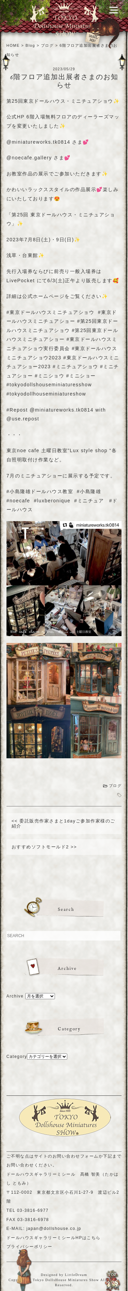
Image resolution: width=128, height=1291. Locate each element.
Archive (15, 996)
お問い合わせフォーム (76, 1156)
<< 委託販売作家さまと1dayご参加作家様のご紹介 (63, 823)
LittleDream (76, 1275)
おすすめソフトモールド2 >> (44, 846)
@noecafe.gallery (29, 157)
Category (16, 1056)
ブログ (115, 786)
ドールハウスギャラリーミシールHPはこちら (53, 1237)
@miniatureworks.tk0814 (38, 142)
